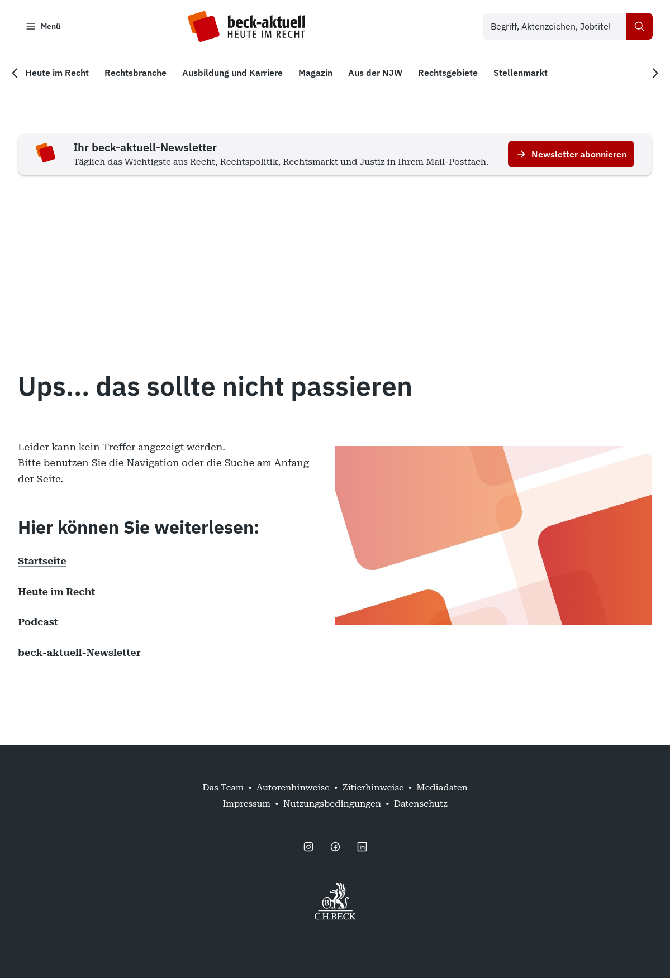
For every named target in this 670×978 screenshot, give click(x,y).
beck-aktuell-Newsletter (79, 652)
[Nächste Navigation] (654, 73)
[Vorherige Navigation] (15, 73)
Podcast (38, 622)
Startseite (42, 561)
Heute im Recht (56, 591)
